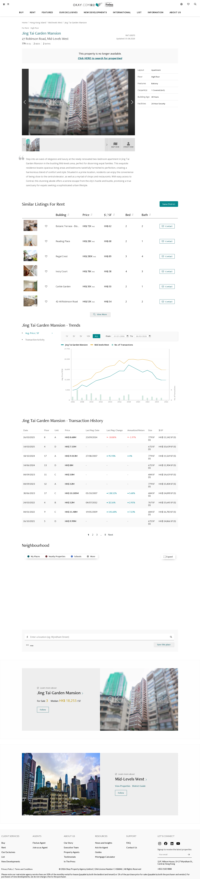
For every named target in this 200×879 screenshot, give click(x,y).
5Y (81, 334)
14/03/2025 (29, 445)
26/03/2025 (29, 435)
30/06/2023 (29, 491)
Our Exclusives (8, 850)
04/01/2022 (29, 510)
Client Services (10, 834)
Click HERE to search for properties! (100, 56)
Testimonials (70, 855)
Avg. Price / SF (32, 331)
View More (100, 312)
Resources (101, 834)
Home (25, 22)
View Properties (123, 784)
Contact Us (131, 845)
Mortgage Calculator (105, 855)
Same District (168, 202)
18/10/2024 (29, 454)
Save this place (164, 642)
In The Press (69, 859)
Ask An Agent (101, 845)
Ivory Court (61, 269)
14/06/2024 (29, 463)
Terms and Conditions (24, 867)
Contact (167, 224)
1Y (67, 334)
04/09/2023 (29, 473)
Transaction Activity (35, 338)
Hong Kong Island (38, 22)
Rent (3, 845)
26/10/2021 (29, 519)
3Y (74, 334)
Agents (37, 834)
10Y (88, 334)
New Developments (10, 859)
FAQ (128, 841)
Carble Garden (63, 284)
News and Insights (103, 841)
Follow (43, 708)
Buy (3, 841)
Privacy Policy (7, 867)
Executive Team (71, 845)
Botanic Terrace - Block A (68, 224)
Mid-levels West (55, 22)
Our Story (68, 841)
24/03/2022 (29, 500)
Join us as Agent (40, 845)
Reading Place (63, 239)
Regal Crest (62, 254)
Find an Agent (39, 841)
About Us (69, 834)
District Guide (139, 784)
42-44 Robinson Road (67, 300)
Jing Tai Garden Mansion (76, 22)
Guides (98, 850)
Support (131, 834)
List (3, 855)
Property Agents (71, 850)
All (96, 334)
